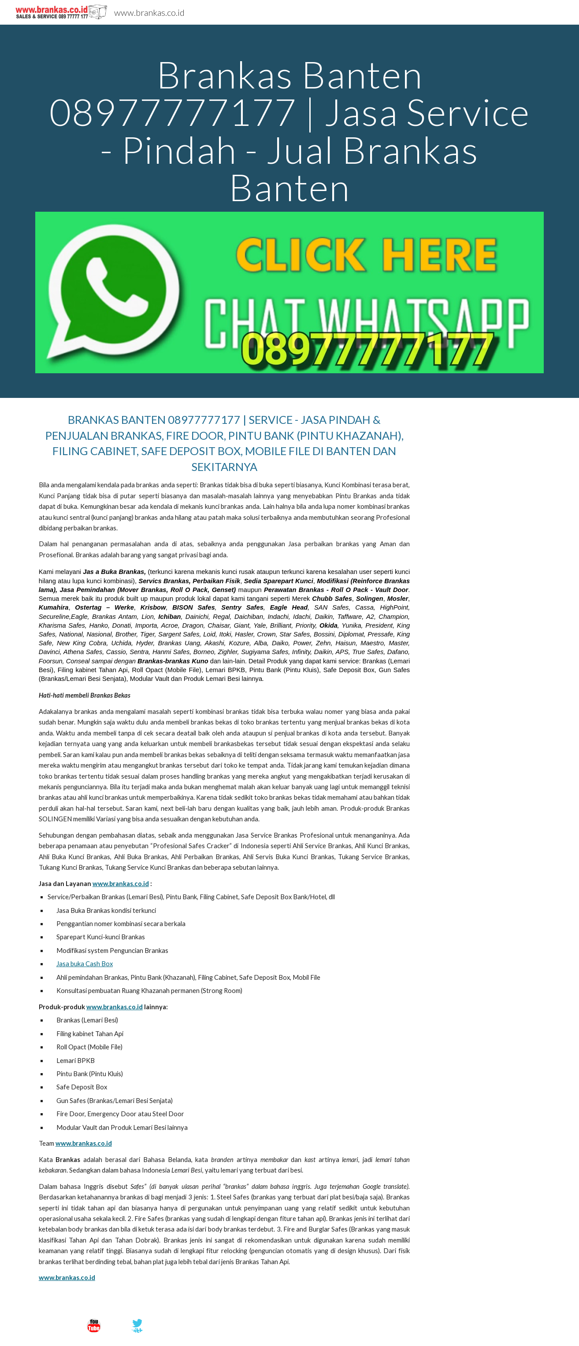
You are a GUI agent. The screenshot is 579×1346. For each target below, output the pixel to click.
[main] (289, 130)
